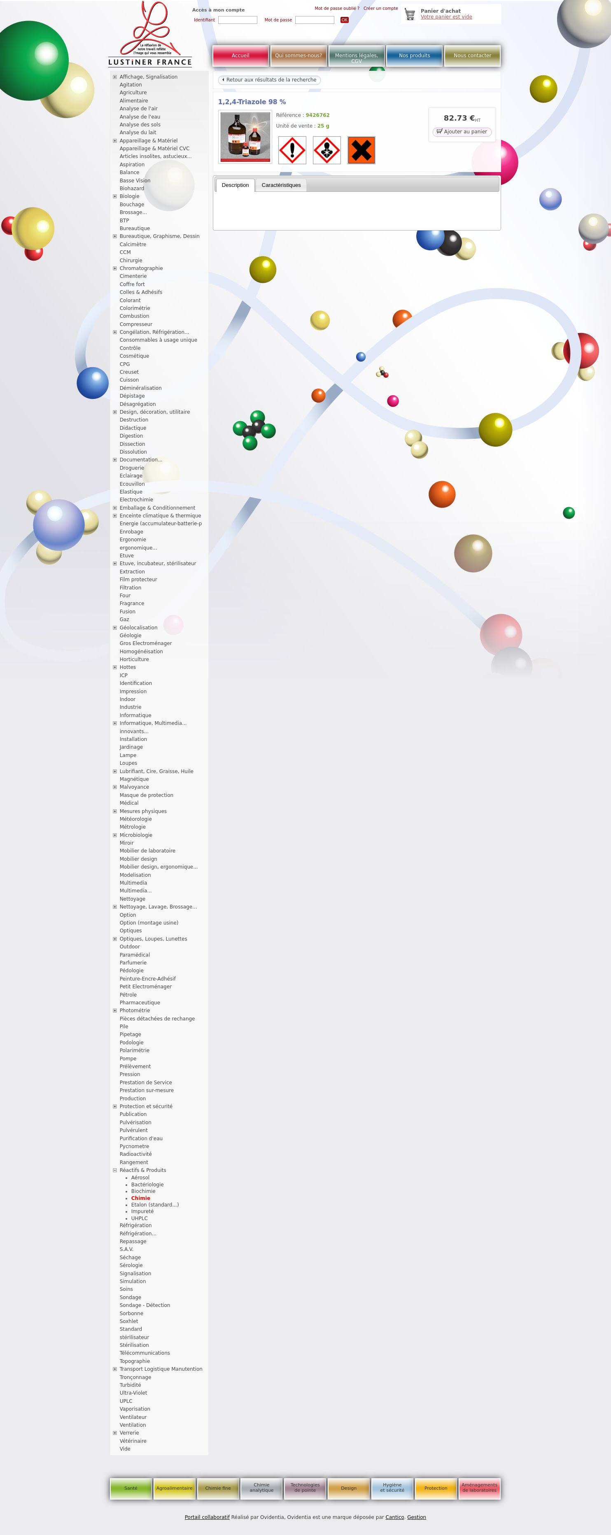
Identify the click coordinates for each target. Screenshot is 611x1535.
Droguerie (132, 468)
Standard (131, 1329)
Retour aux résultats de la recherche (269, 80)
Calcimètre (133, 244)
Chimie (140, 1198)
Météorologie (136, 819)
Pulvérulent (134, 1130)
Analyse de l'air (139, 109)
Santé (131, 1488)
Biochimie (143, 1191)
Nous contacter (472, 55)
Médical (129, 803)
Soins (126, 1289)
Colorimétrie (135, 308)
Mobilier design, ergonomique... (159, 867)
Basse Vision (135, 181)
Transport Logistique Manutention (161, 1369)
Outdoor (130, 947)
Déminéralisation (141, 388)
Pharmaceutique (140, 1003)
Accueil (241, 55)
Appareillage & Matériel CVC (155, 148)
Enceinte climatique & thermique (160, 516)
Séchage (130, 1257)
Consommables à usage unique (158, 340)
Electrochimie (137, 500)
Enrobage (131, 532)
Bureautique (135, 228)
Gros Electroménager (146, 643)
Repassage (133, 1241)
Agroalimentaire (174, 1488)
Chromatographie (141, 268)
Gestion (416, 1517)
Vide (125, 1449)
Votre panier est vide (446, 17)
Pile (124, 1027)
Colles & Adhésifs (141, 292)
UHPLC (139, 1218)
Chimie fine (218, 1488)
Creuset (129, 372)
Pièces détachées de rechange (157, 1019)
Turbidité (130, 1385)
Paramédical (135, 955)
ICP (124, 675)
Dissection (132, 444)
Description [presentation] (235, 185)
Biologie (130, 196)
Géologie (131, 635)
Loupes (129, 763)
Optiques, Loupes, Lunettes (153, 939)
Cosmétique (134, 356)
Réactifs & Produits (143, 1170)
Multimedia (133, 883)
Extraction (132, 572)
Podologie (132, 1043)
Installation (133, 739)
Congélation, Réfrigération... (154, 332)
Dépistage (132, 396)
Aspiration (132, 165)
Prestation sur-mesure (147, 1090)
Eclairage (131, 476)
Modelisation (135, 875)
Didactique (133, 428)
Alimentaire (134, 101)
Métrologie (133, 827)
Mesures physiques (143, 811)
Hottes (128, 667)
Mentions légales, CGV (356, 58)
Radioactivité (136, 1154)
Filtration (131, 588)
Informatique (136, 715)
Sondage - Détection (145, 1305)
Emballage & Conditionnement (158, 508)
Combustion (134, 316)
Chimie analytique (261, 1487)
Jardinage (131, 747)
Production (133, 1099)
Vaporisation (135, 1409)
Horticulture (134, 659)
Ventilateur (133, 1417)
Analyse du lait (138, 132)
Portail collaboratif (207, 1517)
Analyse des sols (140, 125)
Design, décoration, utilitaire (155, 412)
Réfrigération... (138, 1234)
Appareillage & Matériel (149, 141)
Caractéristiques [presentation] (281, 185)
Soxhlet (129, 1321)
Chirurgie (131, 260)
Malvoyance (134, 787)
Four (125, 596)
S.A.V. (127, 1249)
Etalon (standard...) (155, 1205)
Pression (130, 1074)
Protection (436, 1488)
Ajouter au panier (462, 131)
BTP (124, 221)
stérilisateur (134, 1337)
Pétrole (128, 995)
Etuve (127, 556)
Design (349, 1488)
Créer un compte (381, 8)
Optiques (131, 931)
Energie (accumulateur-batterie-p (161, 523)
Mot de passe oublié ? (337, 8)
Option (128, 915)
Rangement (134, 1162)
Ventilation (133, 1425)
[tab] (235, 185)
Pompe (128, 1059)
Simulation (133, 1281)
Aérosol (140, 1178)
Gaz (124, 619)
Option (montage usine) (149, 923)
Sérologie (131, 1265)
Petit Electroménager (146, 987)
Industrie (131, 707)
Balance (130, 172)
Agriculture (133, 93)
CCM (125, 252)
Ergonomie (133, 540)
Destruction (134, 420)
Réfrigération (136, 1225)
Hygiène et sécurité (392, 1487)
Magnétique (134, 779)
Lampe (128, 755)
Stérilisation (134, 1345)
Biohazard (132, 188)
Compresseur (136, 324)
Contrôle (130, 348)
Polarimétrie (135, 1050)
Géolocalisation (139, 628)
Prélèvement (135, 1066)
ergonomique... (138, 548)
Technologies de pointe (305, 1487)
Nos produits (414, 55)
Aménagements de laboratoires (479, 1487)
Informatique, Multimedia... (153, 723)
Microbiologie (136, 835)
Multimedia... (136, 891)
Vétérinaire (133, 1441)
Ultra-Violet (133, 1393)
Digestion (131, 436)
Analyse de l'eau (140, 117)
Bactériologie (147, 1185)
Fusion (127, 612)
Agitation (131, 85)
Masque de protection (147, 795)
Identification (136, 683)
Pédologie (132, 971)
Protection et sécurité (146, 1106)
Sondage (131, 1297)
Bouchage (132, 204)
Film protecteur (138, 579)
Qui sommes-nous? (298, 55)
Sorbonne (131, 1313)
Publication (133, 1114)
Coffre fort (132, 284)
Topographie (135, 1361)
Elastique (131, 492)
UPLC (126, 1401)
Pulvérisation (136, 1122)
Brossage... (133, 212)
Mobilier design (138, 859)
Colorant (130, 300)
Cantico (395, 1517)
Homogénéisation (141, 652)
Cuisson (129, 380)
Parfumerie (133, 963)
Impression (133, 691)
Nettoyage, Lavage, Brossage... (158, 907)
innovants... (134, 731)
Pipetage (130, 1034)
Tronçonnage (136, 1377)
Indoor (127, 699)
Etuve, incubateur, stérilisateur (158, 563)
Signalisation (136, 1273)
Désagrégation (138, 404)
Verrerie (129, 1433)
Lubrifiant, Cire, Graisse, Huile (157, 771)
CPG (125, 364)
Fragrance (132, 603)
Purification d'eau (141, 1138)
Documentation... (141, 460)
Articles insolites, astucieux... (156, 156)
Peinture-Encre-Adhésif (148, 979)
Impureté (142, 1211)
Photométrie (135, 1010)
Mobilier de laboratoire (148, 851)
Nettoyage (133, 899)
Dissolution (133, 452)
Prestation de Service (146, 1082)
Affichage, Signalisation (149, 77)
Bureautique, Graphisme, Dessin (160, 236)
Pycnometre (134, 1146)
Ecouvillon (132, 484)
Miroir (127, 843)
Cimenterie (133, 276)
